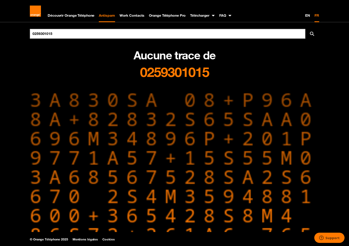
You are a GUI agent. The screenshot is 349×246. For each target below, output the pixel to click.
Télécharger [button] (199, 15)
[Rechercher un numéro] (167, 34)
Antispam (107, 15)
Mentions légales (85, 239)
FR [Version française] (317, 15)
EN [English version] (307, 15)
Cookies (108, 239)
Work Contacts (132, 15)
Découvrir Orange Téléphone (71, 15)
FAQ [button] (222, 15)
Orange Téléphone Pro (167, 15)
